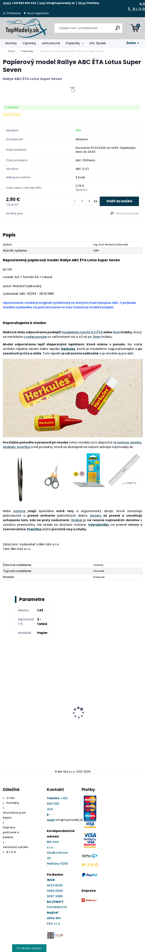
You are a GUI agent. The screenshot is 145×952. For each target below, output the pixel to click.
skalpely (9, 448)
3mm (97, 337)
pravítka (24, 448)
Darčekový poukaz (60, 696)
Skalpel (77, 521)
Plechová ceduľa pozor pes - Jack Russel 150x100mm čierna (107, 693)
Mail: (42, 3)
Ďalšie (131, 43)
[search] (118, 29)
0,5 (100, 333)
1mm (116, 333)
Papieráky (73, 43)
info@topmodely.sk (69, 821)
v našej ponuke (35, 337)
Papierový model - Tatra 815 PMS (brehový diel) (23, 713)
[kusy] (79, 201)
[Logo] (26, 28)
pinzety (135, 443)
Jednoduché (50, 43)
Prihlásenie (14, 13)
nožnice (123, 443)
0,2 (93, 333)
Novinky (11, 43)
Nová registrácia (38, 13)
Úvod (11, 51)
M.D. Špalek (98, 43)
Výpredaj (29, 43)
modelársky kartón (76, 333)
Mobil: (7, 3)
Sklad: (82, 3)
